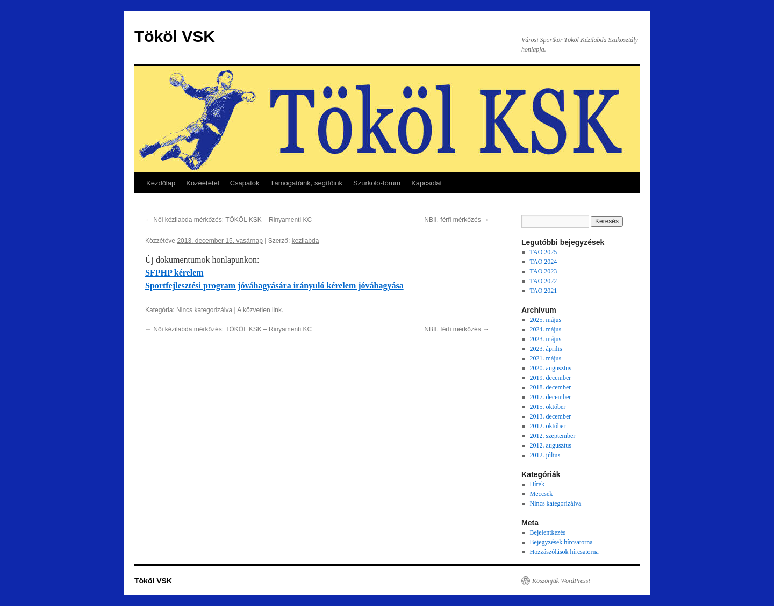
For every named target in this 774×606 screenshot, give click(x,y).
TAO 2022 (543, 281)
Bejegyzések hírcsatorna (561, 542)
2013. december (550, 416)
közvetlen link (262, 310)
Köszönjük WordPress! (561, 581)
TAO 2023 (543, 271)
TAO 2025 (543, 252)
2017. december (550, 397)
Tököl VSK (174, 36)
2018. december (550, 387)
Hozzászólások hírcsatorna (564, 552)
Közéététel (202, 183)
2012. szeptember (553, 435)
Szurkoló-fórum (376, 183)
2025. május (546, 319)
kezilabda (305, 240)
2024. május (546, 329)
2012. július (545, 455)
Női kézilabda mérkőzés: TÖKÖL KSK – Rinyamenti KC (228, 219)
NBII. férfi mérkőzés (456, 219)
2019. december (550, 377)
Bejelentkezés (548, 532)
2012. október (548, 426)
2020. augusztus (550, 368)
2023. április (546, 348)
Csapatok (245, 183)
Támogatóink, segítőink (306, 183)
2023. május (546, 339)
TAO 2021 (543, 290)
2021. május (546, 358)
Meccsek (541, 493)
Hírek (537, 484)
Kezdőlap (160, 183)
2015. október (548, 406)
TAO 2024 (543, 261)
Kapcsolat (426, 183)
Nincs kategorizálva (204, 310)
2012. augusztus (550, 445)
